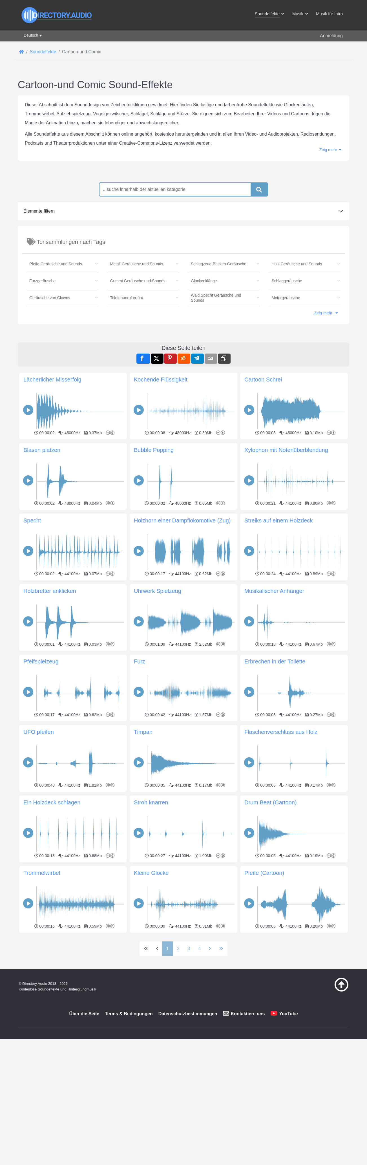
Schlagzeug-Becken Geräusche (218, 264)
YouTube (288, 1092)
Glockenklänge (204, 281)
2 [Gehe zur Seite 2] (178, 1027)
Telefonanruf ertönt (126, 297)
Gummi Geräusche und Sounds (137, 281)
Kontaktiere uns (248, 1092)
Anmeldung (331, 35)
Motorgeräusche (286, 297)
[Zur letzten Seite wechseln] (221, 1027)
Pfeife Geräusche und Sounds (55, 264)
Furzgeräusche (42, 281)
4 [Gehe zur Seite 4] (199, 1027)
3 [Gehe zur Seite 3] (189, 1027)
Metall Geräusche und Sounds (136, 264)
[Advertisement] (183, 974)
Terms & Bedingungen (129, 1092)
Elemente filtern (39, 211)
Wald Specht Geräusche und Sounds (216, 298)
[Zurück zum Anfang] (327, 1069)
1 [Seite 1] (167, 1027)
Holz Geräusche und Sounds (297, 264)
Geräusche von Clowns (49, 297)
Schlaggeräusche (287, 281)
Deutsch (31, 35)
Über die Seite (84, 1092)
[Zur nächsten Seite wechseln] (210, 1027)
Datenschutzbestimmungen (187, 1092)
